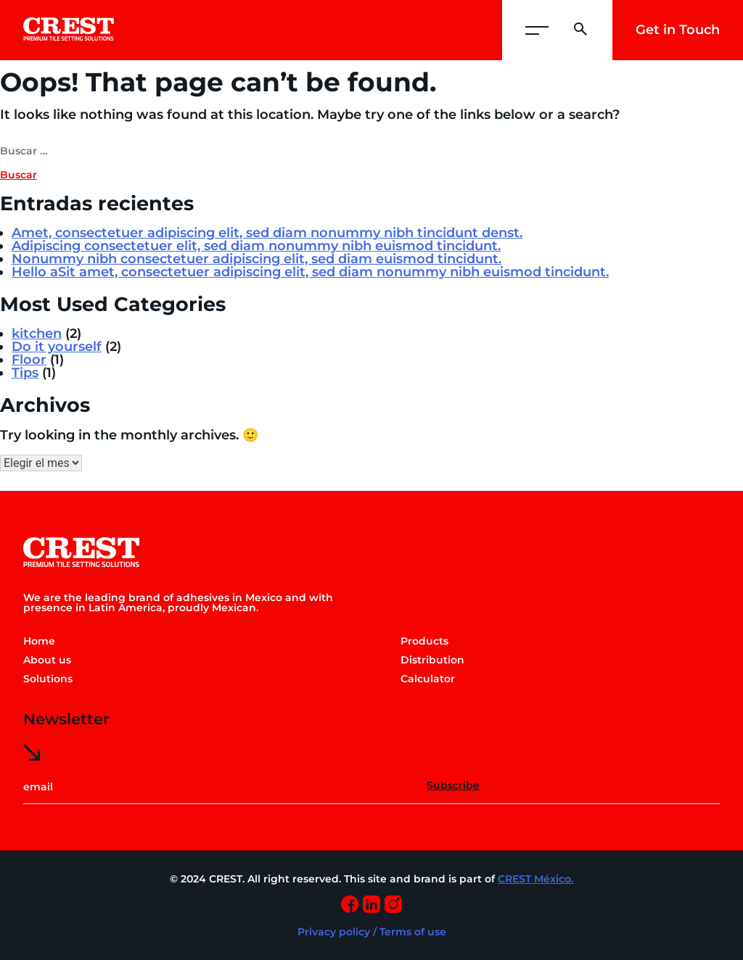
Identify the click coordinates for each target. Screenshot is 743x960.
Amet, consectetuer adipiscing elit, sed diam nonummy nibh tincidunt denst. (267, 233)
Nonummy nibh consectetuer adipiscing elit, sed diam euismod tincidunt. (256, 259)
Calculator (428, 679)
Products (424, 641)
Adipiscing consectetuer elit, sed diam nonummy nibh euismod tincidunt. (256, 246)
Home (39, 641)
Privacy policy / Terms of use (371, 931)
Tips (25, 373)
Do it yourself (57, 347)
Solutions (48, 679)
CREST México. (535, 878)
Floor (29, 360)
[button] (537, 30)
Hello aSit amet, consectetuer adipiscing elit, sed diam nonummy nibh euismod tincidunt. (310, 272)
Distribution (432, 660)
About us (47, 660)
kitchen (37, 334)
